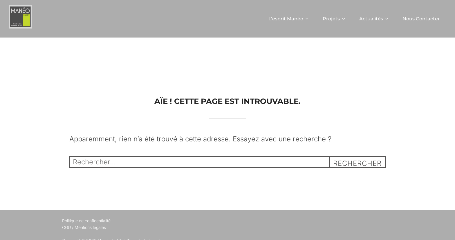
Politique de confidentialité (86, 220)
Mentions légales (90, 227)
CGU (66, 227)
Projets (334, 19)
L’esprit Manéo (289, 19)
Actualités (374, 19)
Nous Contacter (421, 19)
